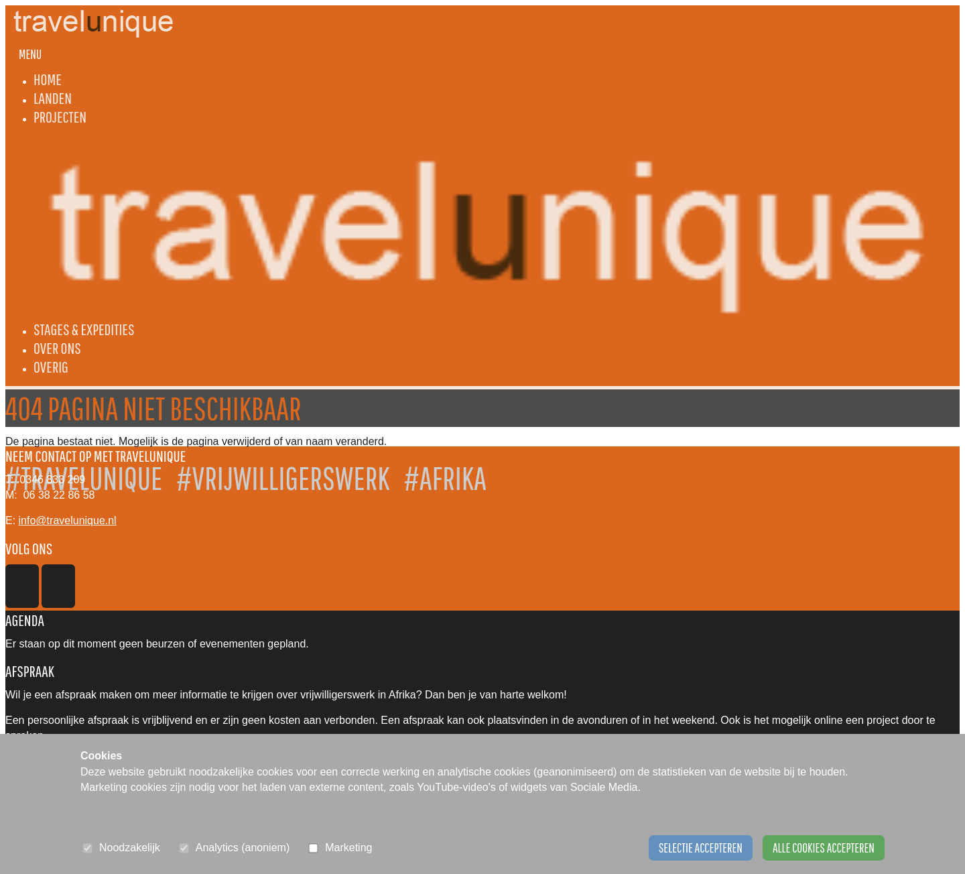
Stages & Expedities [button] (84, 329)
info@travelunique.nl (68, 520)
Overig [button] (51, 366)
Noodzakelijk (129, 847)
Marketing (348, 847)
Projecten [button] (60, 116)
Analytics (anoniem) (243, 847)
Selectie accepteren (701, 847)
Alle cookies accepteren (824, 847)
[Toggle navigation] (30, 54)
